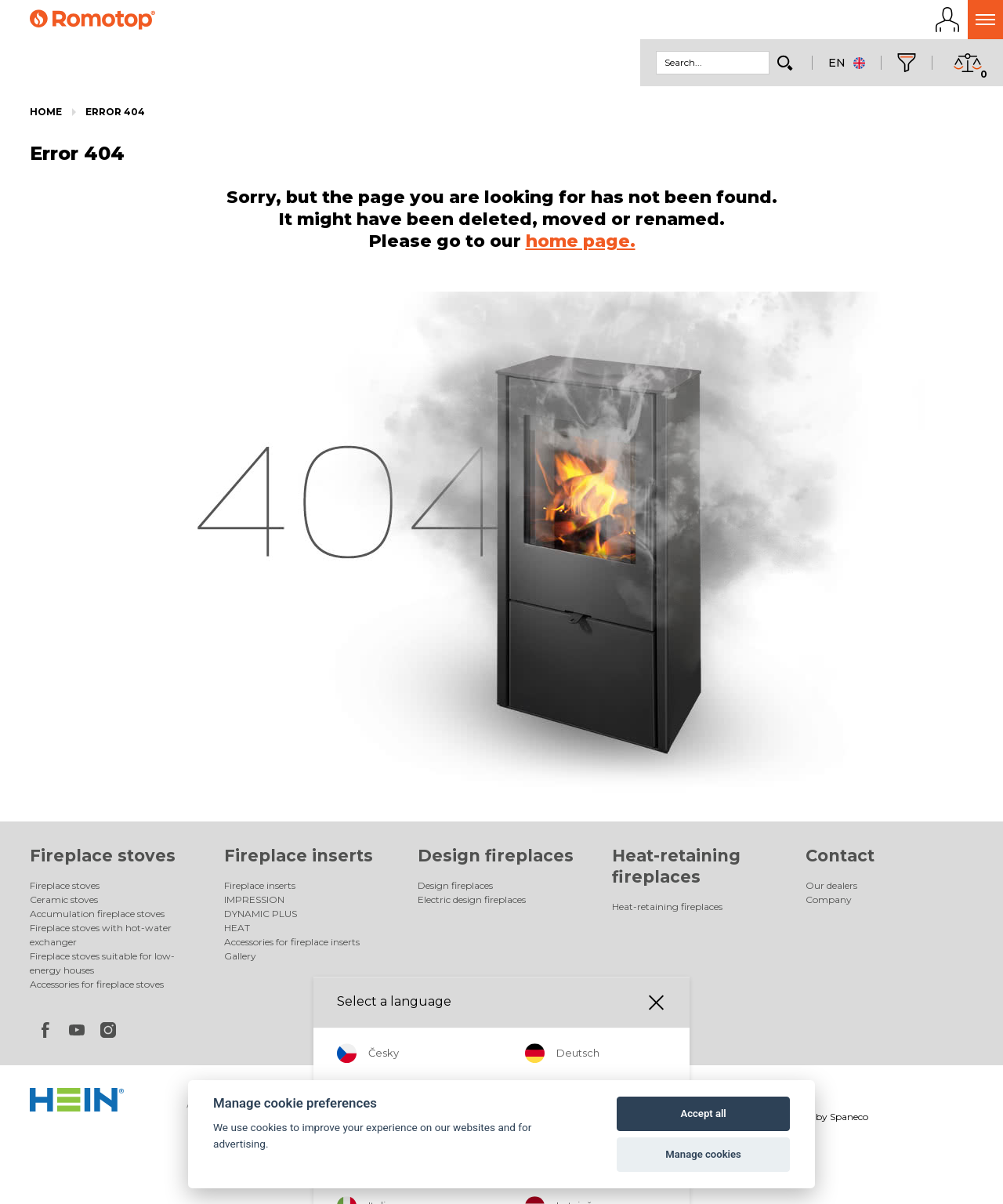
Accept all (703, 1113)
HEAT (237, 932)
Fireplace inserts (298, 860)
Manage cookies (702, 1154)
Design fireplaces (496, 860)
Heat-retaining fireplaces (667, 911)
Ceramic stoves (64, 904)
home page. (580, 245)
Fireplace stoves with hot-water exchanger (101, 939)
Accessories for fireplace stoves (97, 989)
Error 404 (115, 116)
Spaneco (849, 1121)
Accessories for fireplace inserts (292, 946)
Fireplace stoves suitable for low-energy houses (102, 968)
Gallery (240, 960)
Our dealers (831, 890)
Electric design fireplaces (472, 904)
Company (829, 904)
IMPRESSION (254, 904)
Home (46, 116)
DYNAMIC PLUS (260, 918)
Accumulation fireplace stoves (97, 918)
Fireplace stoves (103, 860)
